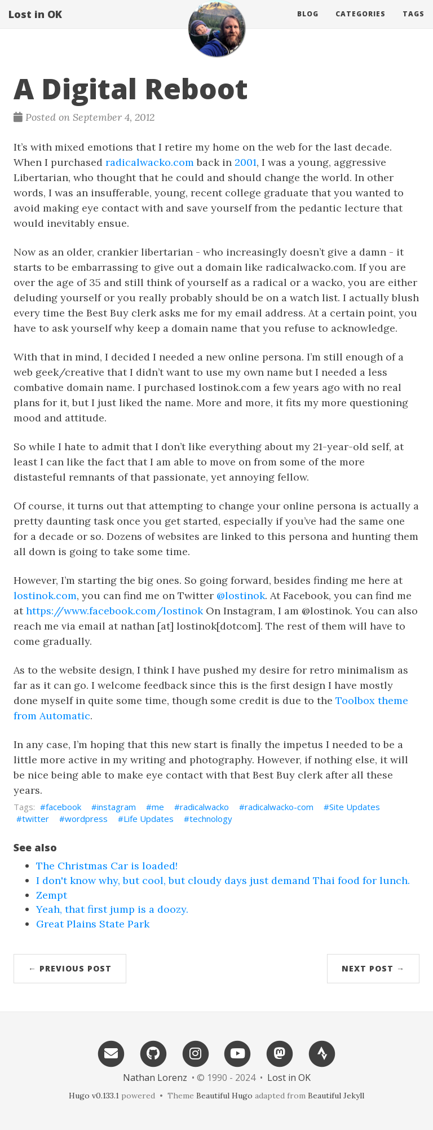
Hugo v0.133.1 (94, 1096)
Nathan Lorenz (155, 1077)
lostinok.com (45, 595)
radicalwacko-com (279, 806)
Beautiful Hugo (224, 1096)
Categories (360, 25)
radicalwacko (204, 806)
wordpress (86, 818)
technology (210, 818)
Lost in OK (35, 25)
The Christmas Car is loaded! (107, 865)
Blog (308, 25)
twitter (35, 818)
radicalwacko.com (149, 162)
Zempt (51, 895)
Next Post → (373, 968)
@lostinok (240, 595)
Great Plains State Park (92, 923)
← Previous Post (70, 968)
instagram (116, 806)
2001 (246, 162)
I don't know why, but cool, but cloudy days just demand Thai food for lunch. (223, 880)
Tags (414, 25)
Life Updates (148, 818)
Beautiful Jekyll (336, 1096)
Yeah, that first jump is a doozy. (112, 909)
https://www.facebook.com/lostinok (114, 610)
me (158, 806)
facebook (63, 806)
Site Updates (354, 806)
